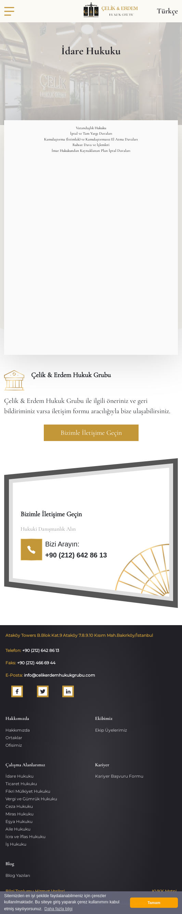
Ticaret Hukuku (21, 783)
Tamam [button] (153, 903)
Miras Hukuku (19, 813)
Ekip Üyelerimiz (111, 730)
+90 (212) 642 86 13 (76, 555)
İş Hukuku (15, 844)
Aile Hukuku (17, 829)
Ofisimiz (13, 745)
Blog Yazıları (17, 875)
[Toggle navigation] (9, 11)
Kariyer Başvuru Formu (119, 776)
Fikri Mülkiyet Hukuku (27, 791)
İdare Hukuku (19, 776)
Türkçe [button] (167, 11)
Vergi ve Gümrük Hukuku (31, 798)
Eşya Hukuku (18, 821)
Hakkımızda (17, 730)
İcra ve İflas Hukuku (25, 836)
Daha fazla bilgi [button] (58, 908)
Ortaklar (13, 737)
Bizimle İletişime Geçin (91, 433)
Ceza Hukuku (19, 806)
